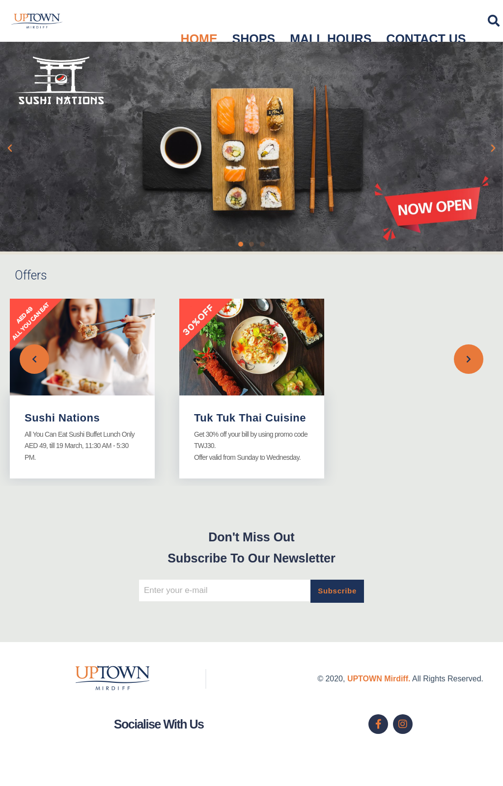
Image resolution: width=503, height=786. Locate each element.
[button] (10, 148)
